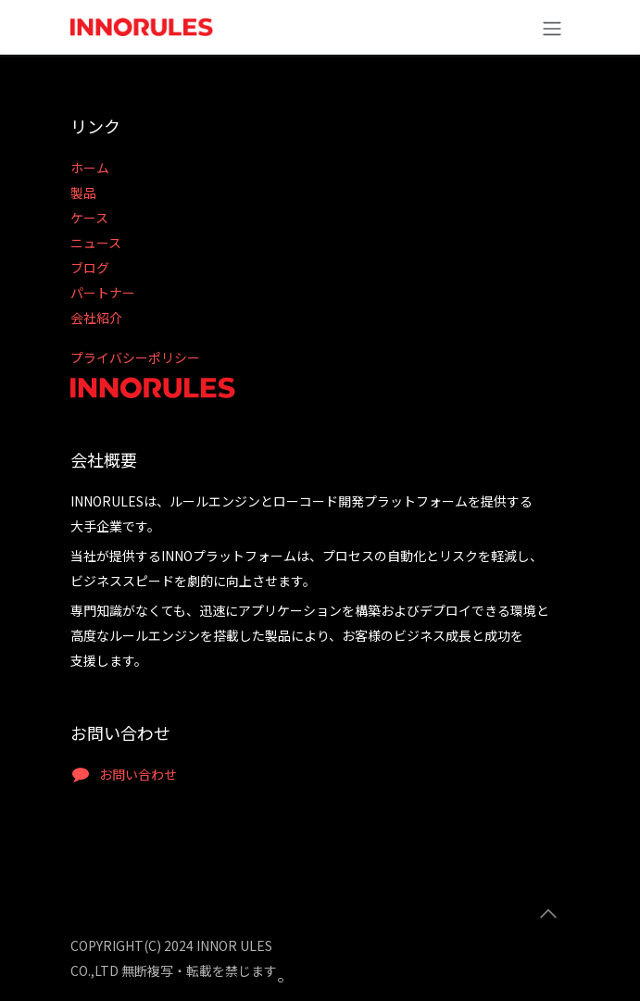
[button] (548, 914)
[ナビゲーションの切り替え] (552, 27)
